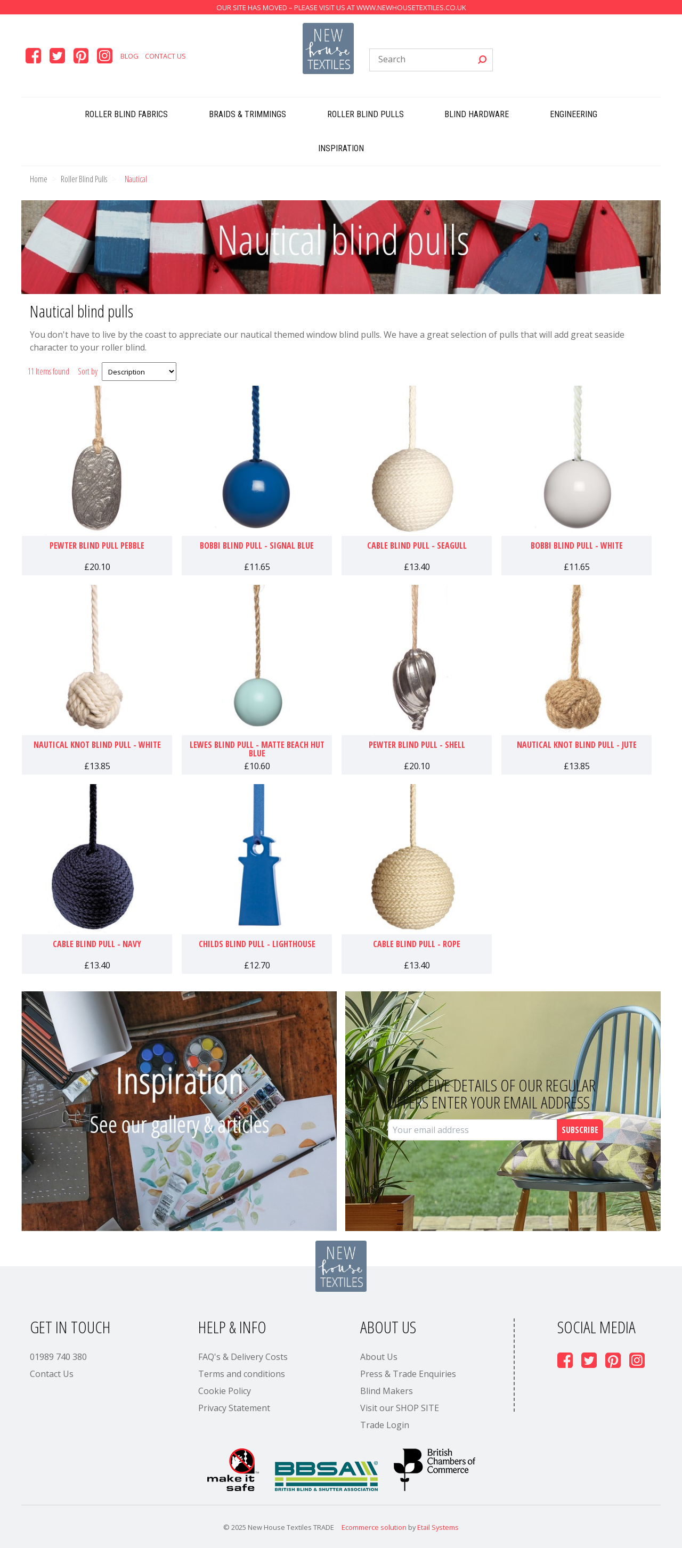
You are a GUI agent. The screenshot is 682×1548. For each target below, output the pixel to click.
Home (38, 179)
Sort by (88, 371)
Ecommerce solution (374, 1527)
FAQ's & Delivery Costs (243, 1357)
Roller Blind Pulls (365, 114)
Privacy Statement (234, 1408)
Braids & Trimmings (247, 114)
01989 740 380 (58, 1357)
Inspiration (341, 148)
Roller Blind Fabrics (126, 114)
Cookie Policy (224, 1391)
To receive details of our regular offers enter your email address (492, 1094)
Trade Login (384, 1425)
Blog (129, 56)
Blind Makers (386, 1391)
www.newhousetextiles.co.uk (411, 7)
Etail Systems (438, 1527)
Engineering (573, 114)
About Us (378, 1357)
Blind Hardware (476, 114)
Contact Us (165, 56)
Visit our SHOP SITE (399, 1408)
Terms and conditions (241, 1374)
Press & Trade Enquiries (408, 1374)
